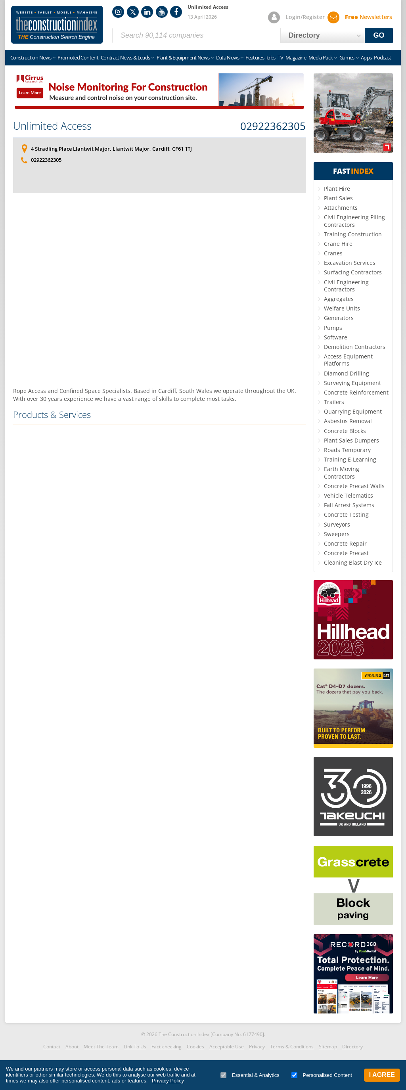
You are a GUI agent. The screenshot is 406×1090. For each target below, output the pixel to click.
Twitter (133, 12)
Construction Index (57, 25)
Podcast (382, 57)
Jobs (270, 57)
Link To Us (135, 1046)
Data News (227, 57)
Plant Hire (337, 188)
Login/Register (305, 17)
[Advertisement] (159, 288)
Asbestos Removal (348, 421)
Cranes (333, 253)
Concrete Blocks (345, 431)
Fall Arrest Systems (349, 505)
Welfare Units (342, 308)
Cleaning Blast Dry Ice (353, 562)
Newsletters (368, 17)
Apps (366, 57)
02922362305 (273, 126)
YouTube (162, 12)
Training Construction (353, 234)
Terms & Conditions (292, 1046)
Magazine (295, 57)
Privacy (257, 1046)
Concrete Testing (346, 514)
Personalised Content (321, 1075)
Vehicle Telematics (348, 495)
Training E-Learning (350, 459)
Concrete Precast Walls (354, 486)
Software (335, 337)
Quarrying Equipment (353, 411)
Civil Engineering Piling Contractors (354, 220)
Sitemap (328, 1046)
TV (280, 57)
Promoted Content (77, 57)
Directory (352, 1046)
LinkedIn (147, 12)
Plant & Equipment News (183, 57)
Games (346, 57)
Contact (51, 1046)
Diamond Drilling (346, 373)
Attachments (341, 207)
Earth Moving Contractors (341, 472)
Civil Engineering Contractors (346, 285)
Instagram (118, 12)
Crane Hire (338, 243)
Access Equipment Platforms (348, 359)
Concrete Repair (345, 543)
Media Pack (320, 57)
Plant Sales (338, 198)
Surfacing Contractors (353, 272)
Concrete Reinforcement (356, 392)
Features (254, 57)
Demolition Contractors (354, 347)
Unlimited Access (52, 126)
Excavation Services (349, 262)
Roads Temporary (347, 450)
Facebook (176, 12)
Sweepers (337, 534)
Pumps (333, 327)
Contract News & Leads (125, 57)
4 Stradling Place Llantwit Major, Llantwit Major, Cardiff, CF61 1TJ (111, 148)
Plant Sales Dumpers (351, 440)
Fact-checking (166, 1046)
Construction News (30, 57)
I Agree (382, 1074)
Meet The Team (101, 1046)
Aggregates (339, 299)
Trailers (334, 402)
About (72, 1046)
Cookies (195, 1046)
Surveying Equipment (352, 383)
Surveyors (337, 524)
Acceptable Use (226, 1046)
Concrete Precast (346, 553)
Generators (339, 318)
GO (379, 35)
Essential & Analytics (250, 1075)
